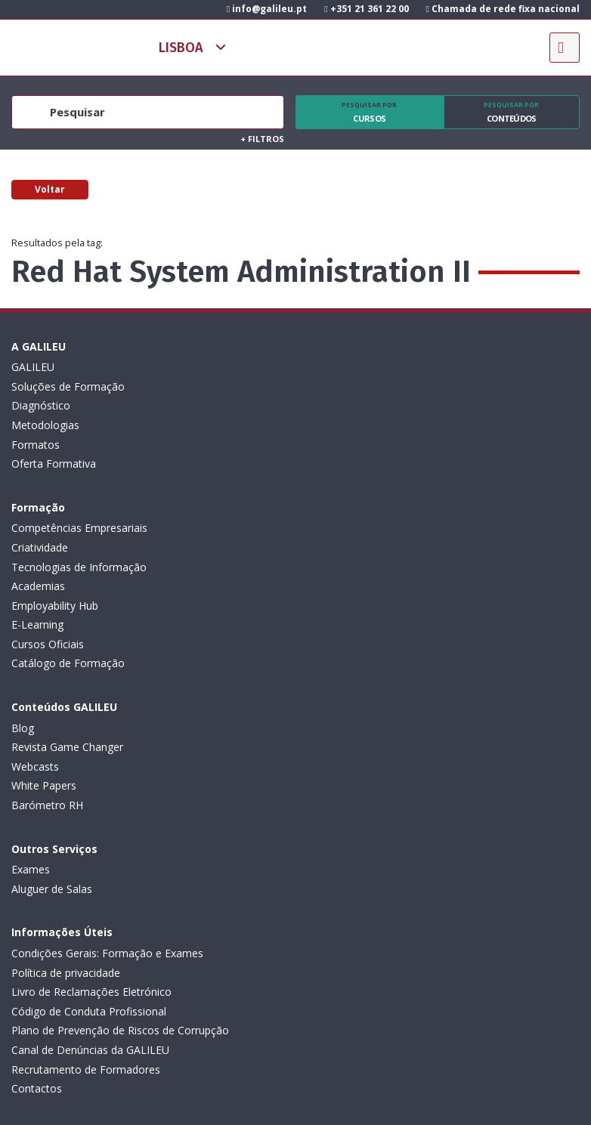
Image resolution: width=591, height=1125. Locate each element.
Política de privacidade (65, 728)
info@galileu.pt (267, 8)
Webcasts (35, 605)
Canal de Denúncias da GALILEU (90, 805)
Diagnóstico (40, 405)
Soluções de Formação (68, 386)
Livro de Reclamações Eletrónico (91, 747)
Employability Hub (339, 444)
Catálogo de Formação (352, 502)
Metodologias (45, 425)
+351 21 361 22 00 (366, 8)
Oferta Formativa (53, 463)
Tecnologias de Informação (363, 405)
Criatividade (324, 386)
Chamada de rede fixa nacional (503, 8)
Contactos (36, 843)
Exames (315, 567)
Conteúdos (512, 112)
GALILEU (32, 367)
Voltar (50, 189)
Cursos (369, 112)
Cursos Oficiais (332, 483)
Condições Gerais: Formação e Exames (107, 708)
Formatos (35, 444)
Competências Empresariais (364, 367)
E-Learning (322, 463)
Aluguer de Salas (336, 586)
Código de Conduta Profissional (88, 766)
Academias (322, 425)
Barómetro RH (47, 644)
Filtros (262, 138)
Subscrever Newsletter (91, 910)
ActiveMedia (313, 1075)
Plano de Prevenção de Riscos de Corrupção (120, 785)
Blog (22, 567)
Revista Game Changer (67, 586)
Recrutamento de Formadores (85, 824)
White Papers (43, 624)
